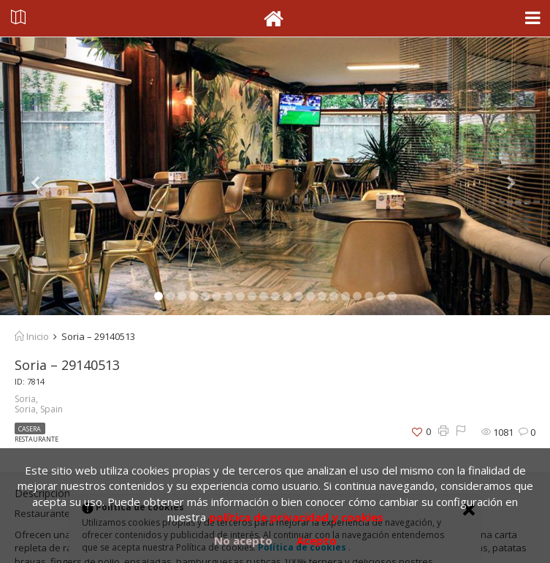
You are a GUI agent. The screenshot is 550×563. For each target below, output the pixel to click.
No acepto (243, 540)
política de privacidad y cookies (296, 517)
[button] (41, 176)
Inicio (32, 336)
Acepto (317, 540)
